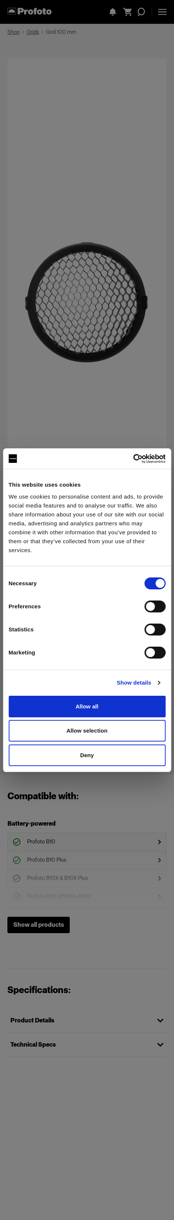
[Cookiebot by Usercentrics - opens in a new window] (133, 459)
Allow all (87, 706)
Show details (134, 682)
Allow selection (87, 730)
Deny (87, 755)
